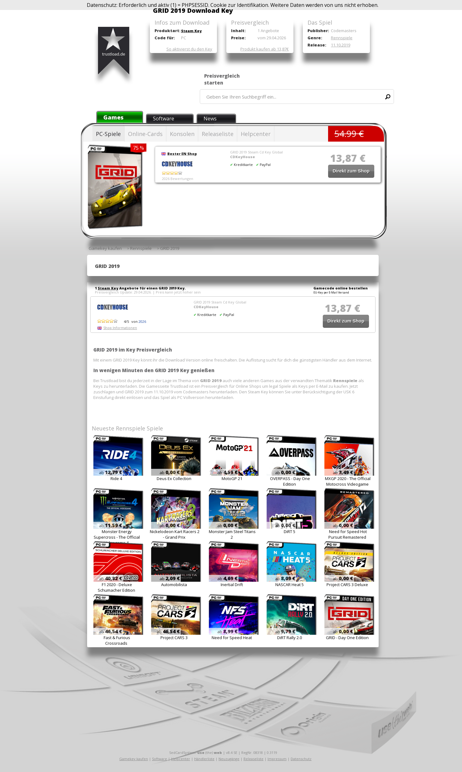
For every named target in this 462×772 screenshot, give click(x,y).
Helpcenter (256, 134)
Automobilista (174, 584)
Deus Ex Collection (174, 478)
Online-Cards (145, 134)
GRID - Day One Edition (347, 637)
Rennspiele (341, 38)
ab (110, 472)
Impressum (277, 758)
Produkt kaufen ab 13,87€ (264, 49)
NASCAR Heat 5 (289, 584)
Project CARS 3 (174, 637)
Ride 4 (116, 478)
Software (163, 118)
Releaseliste (217, 134)
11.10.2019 (340, 45)
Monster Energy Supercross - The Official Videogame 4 (117, 537)
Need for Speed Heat (232, 637)
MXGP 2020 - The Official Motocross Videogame (348, 481)
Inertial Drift (232, 584)
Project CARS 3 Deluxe (347, 584)
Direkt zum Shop (351, 170)
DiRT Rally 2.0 (289, 637)
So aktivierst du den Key (189, 49)
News (210, 118)
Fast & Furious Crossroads (117, 640)
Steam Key (191, 30)
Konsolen (182, 134)
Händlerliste (204, 758)
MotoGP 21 (232, 478)
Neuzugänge (229, 758)
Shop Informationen (120, 327)
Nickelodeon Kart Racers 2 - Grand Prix (174, 534)
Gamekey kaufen (133, 758)
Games (113, 117)
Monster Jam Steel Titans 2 (232, 534)
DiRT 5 (289, 531)
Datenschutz (301, 758)
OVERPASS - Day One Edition (290, 481)
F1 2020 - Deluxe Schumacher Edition (116, 587)
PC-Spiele (108, 134)
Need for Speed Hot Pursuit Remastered (347, 534)
